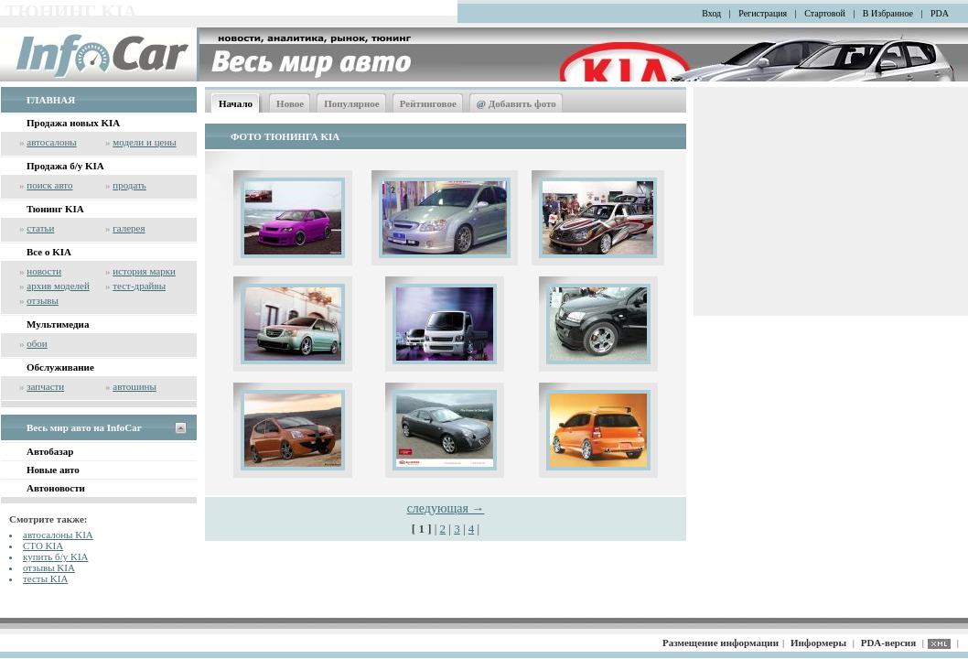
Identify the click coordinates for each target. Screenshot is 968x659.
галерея (129, 227)
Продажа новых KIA (73, 122)
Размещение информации (720, 642)
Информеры (818, 642)
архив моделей (58, 285)
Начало (236, 103)
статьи (40, 227)
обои (37, 343)
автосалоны (52, 141)
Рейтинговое (428, 103)
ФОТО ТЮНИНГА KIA (285, 136)
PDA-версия (888, 642)
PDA (939, 13)
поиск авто (49, 184)
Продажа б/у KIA (65, 165)
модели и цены (144, 141)
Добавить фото (516, 103)
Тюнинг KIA (55, 208)
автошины (134, 386)
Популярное (352, 103)
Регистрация (762, 13)
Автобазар (50, 451)
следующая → (446, 508)
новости (44, 270)
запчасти (45, 386)
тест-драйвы (139, 285)
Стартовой (824, 13)
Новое (290, 103)
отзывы (43, 300)
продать (129, 184)
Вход (711, 13)
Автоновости (56, 487)
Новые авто (53, 469)
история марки (144, 270)
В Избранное (888, 13)
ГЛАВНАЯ (51, 99)
